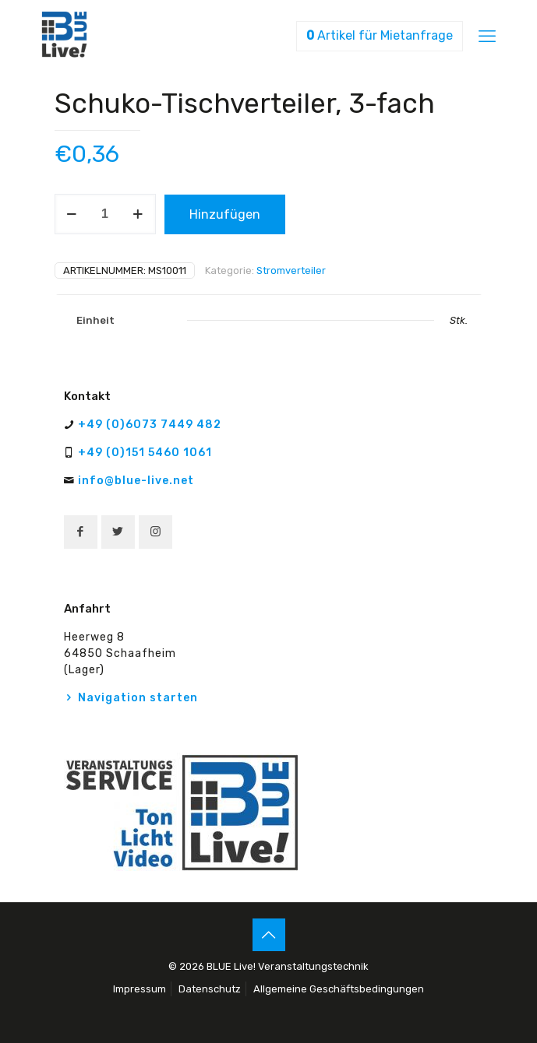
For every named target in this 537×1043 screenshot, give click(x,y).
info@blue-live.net (136, 480)
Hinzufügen (224, 214)
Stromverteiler (291, 270)
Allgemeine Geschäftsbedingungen (338, 989)
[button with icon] (80, 532)
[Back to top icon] (269, 934)
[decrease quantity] (72, 214)
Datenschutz (209, 989)
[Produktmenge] (105, 214)
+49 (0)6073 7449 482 (149, 424)
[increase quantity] (138, 214)
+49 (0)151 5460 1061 (145, 452)
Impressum (139, 989)
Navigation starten (138, 697)
